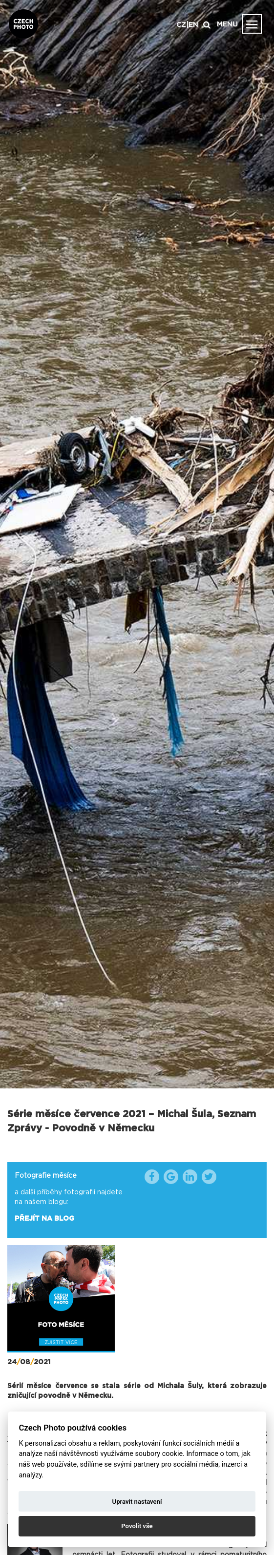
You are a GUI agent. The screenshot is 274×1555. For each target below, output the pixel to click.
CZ (181, 24)
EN (193, 24)
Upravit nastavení (137, 1501)
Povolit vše (136, 1526)
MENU (227, 24)
